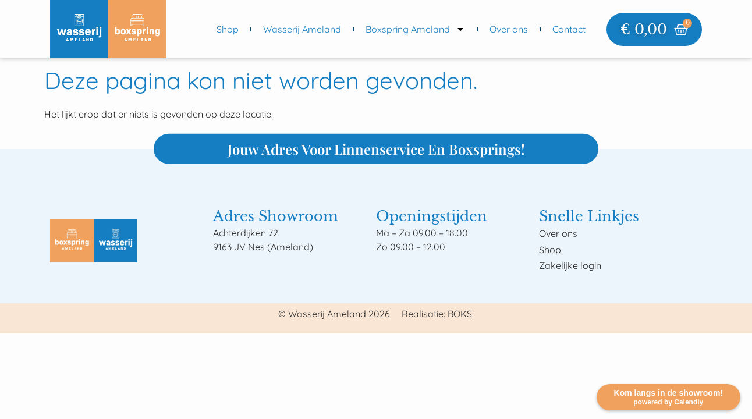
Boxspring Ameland (415, 29)
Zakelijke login (570, 265)
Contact (569, 29)
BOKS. (461, 313)
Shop (228, 29)
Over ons (508, 29)
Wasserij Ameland (302, 29)
